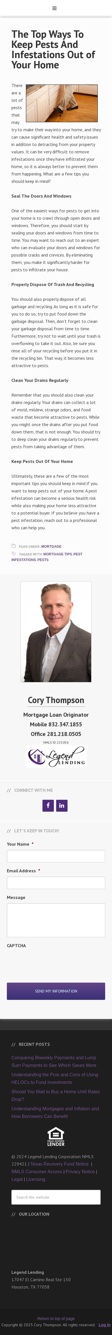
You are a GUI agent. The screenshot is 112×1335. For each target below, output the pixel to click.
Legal (17, 1179)
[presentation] (50, 962)
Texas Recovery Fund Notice (60, 1163)
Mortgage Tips (57, 554)
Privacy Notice (80, 1171)
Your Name (20, 844)
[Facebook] (48, 806)
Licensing (35, 1179)
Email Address (23, 870)
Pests (42, 560)
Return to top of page (56, 1318)
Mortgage (51, 547)
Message (16, 897)
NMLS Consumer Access (36, 1171)
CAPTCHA (16, 945)
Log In (105, 1325)
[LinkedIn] (62, 806)
